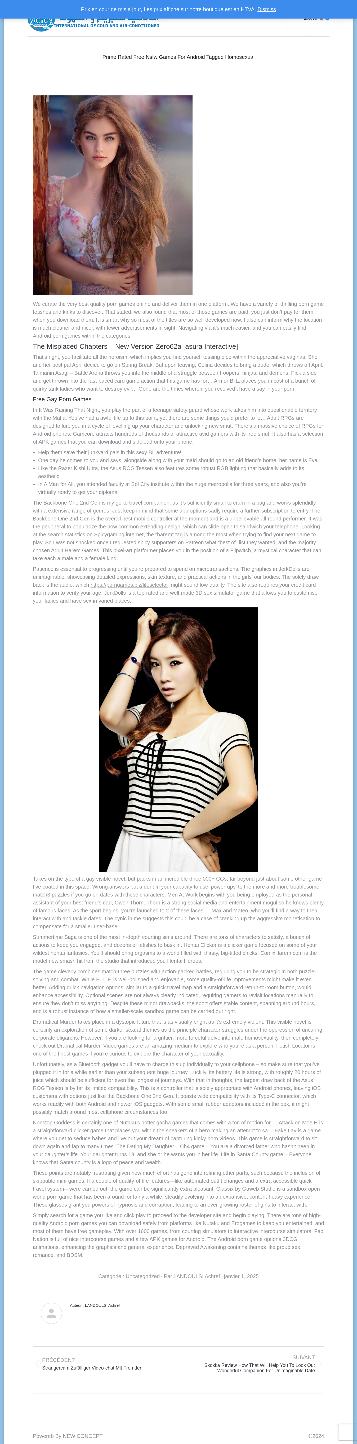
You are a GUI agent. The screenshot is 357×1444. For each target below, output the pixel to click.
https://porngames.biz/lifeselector (129, 585)
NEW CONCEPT (82, 1436)
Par (192, 1276)
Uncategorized (143, 1276)
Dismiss (266, 9)
